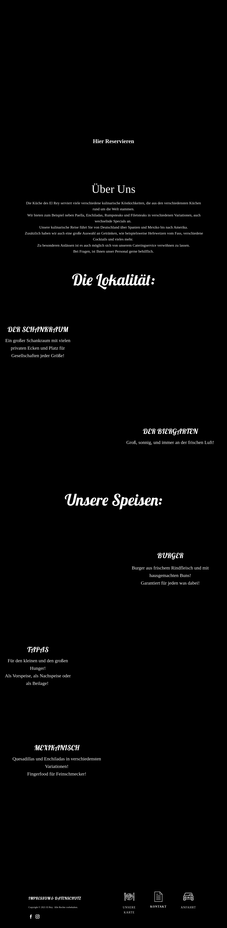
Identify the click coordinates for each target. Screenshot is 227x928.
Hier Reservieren (113, 141)
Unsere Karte (129, 910)
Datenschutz (68, 898)
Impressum (39, 898)
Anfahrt (188, 907)
